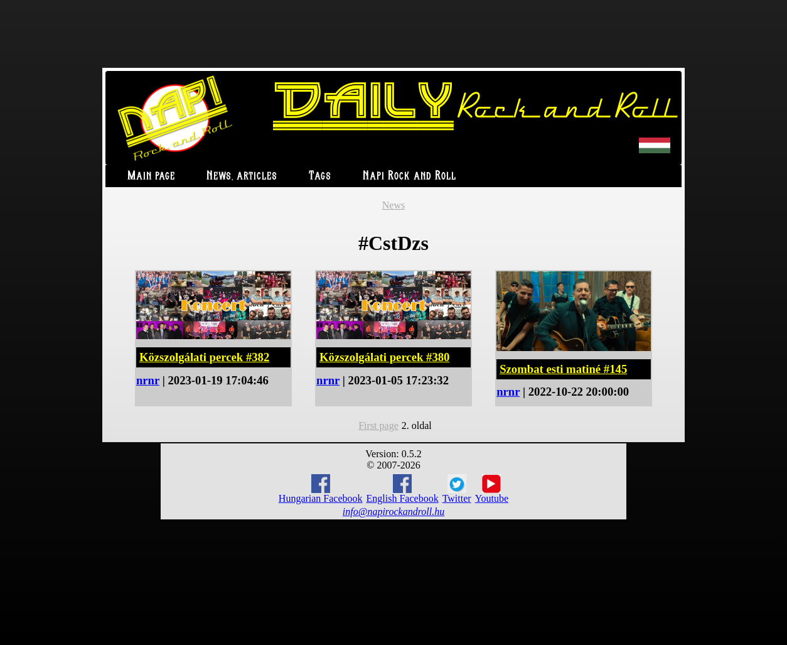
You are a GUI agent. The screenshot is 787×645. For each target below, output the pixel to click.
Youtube (492, 489)
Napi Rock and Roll (409, 176)
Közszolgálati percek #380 (384, 357)
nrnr (147, 380)
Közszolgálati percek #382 (204, 357)
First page (378, 425)
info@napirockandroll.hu (393, 511)
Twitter (456, 489)
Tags (320, 176)
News (393, 205)
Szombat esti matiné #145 (563, 369)
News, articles (241, 176)
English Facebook (403, 489)
